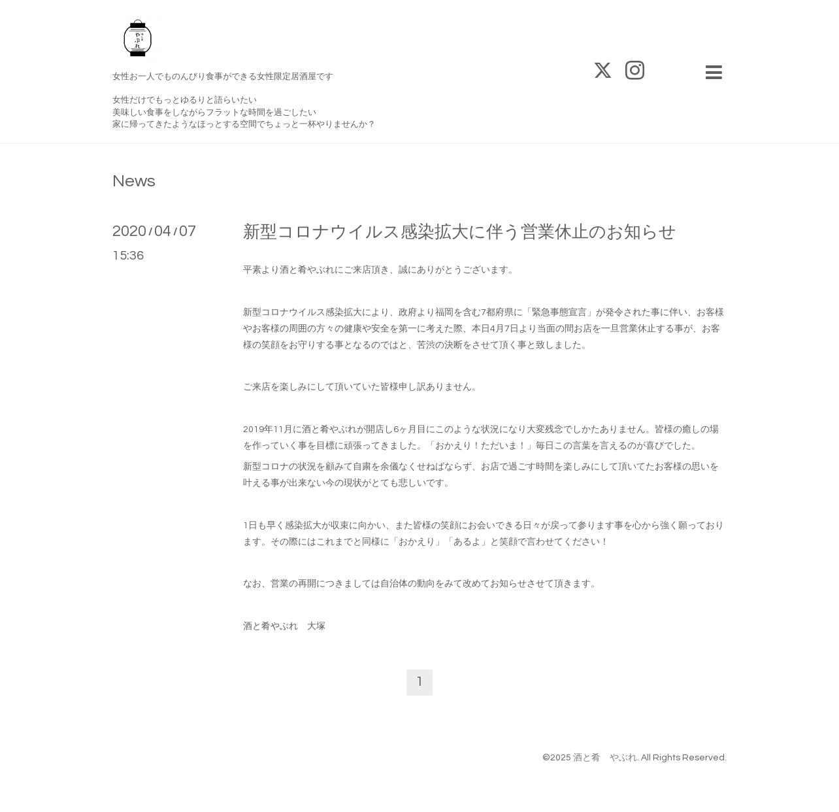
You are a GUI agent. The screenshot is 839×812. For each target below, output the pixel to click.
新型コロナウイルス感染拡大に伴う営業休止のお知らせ (459, 232)
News (134, 181)
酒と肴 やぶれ (605, 757)
